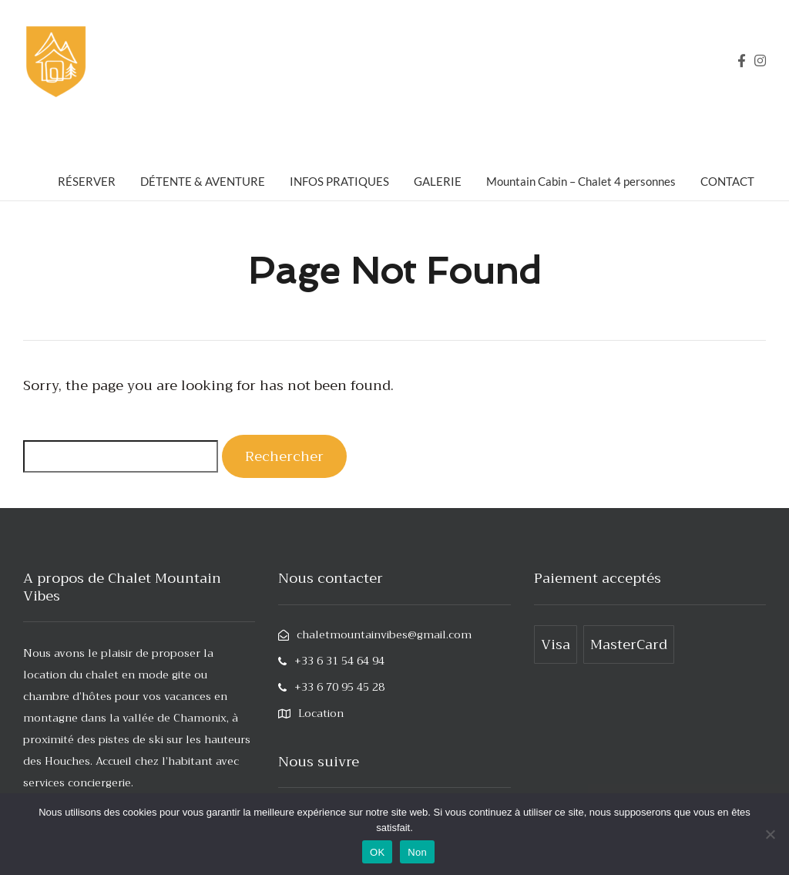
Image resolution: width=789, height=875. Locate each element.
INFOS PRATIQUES (339, 181)
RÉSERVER (87, 181)
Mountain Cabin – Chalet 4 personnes (581, 181)
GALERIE (438, 181)
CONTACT (727, 181)
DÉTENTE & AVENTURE (202, 181)
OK (377, 852)
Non (417, 852)
